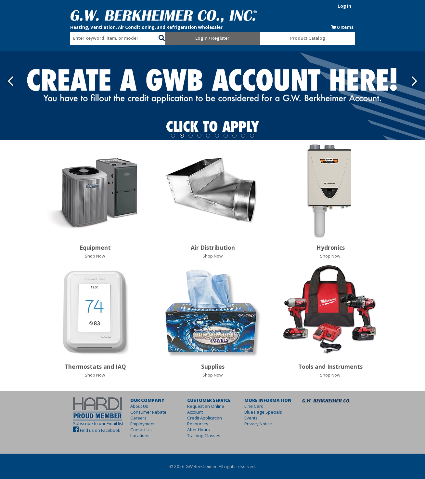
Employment (122, 424)
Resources (191, 418)
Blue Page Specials (270, 412)
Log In (377, 6)
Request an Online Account (207, 406)
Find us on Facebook (67, 430)
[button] (151, 37)
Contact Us (121, 429)
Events (257, 418)
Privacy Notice (264, 424)
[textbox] (89, 38)
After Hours (192, 424)
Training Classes (197, 429)
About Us (119, 406)
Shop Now (95, 256)
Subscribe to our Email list (65, 423)
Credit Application (198, 412)
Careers (118, 418)
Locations (120, 435)
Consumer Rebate (128, 412)
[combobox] (92, 37)
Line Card (260, 406)
